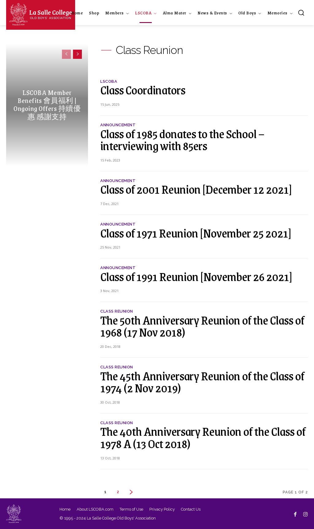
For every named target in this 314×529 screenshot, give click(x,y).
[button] (301, 12)
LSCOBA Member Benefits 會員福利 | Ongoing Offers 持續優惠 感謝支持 (47, 104)
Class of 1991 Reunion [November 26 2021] (196, 276)
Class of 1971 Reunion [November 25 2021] (195, 233)
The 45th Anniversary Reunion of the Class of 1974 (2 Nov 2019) (202, 382)
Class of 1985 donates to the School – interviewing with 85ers (182, 140)
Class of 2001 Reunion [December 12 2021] (196, 189)
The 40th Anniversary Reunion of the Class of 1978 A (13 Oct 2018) (202, 437)
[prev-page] (66, 54)
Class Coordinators (142, 90)
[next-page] (77, 54)
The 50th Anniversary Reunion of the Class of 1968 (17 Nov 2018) (202, 326)
